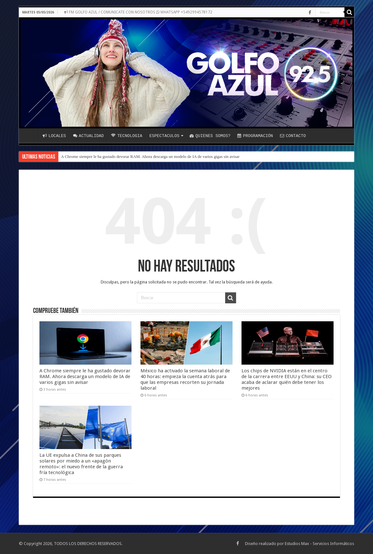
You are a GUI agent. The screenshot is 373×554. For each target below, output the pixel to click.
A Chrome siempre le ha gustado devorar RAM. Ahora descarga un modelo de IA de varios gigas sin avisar (150, 156)
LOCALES (54, 136)
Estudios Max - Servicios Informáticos (319, 543)
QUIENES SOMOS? (210, 136)
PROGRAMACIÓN (255, 136)
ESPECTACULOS (164, 136)
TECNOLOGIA (126, 136)
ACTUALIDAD (88, 136)
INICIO (30, 135)
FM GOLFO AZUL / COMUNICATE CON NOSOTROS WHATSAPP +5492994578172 (138, 12)
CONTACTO (293, 136)
